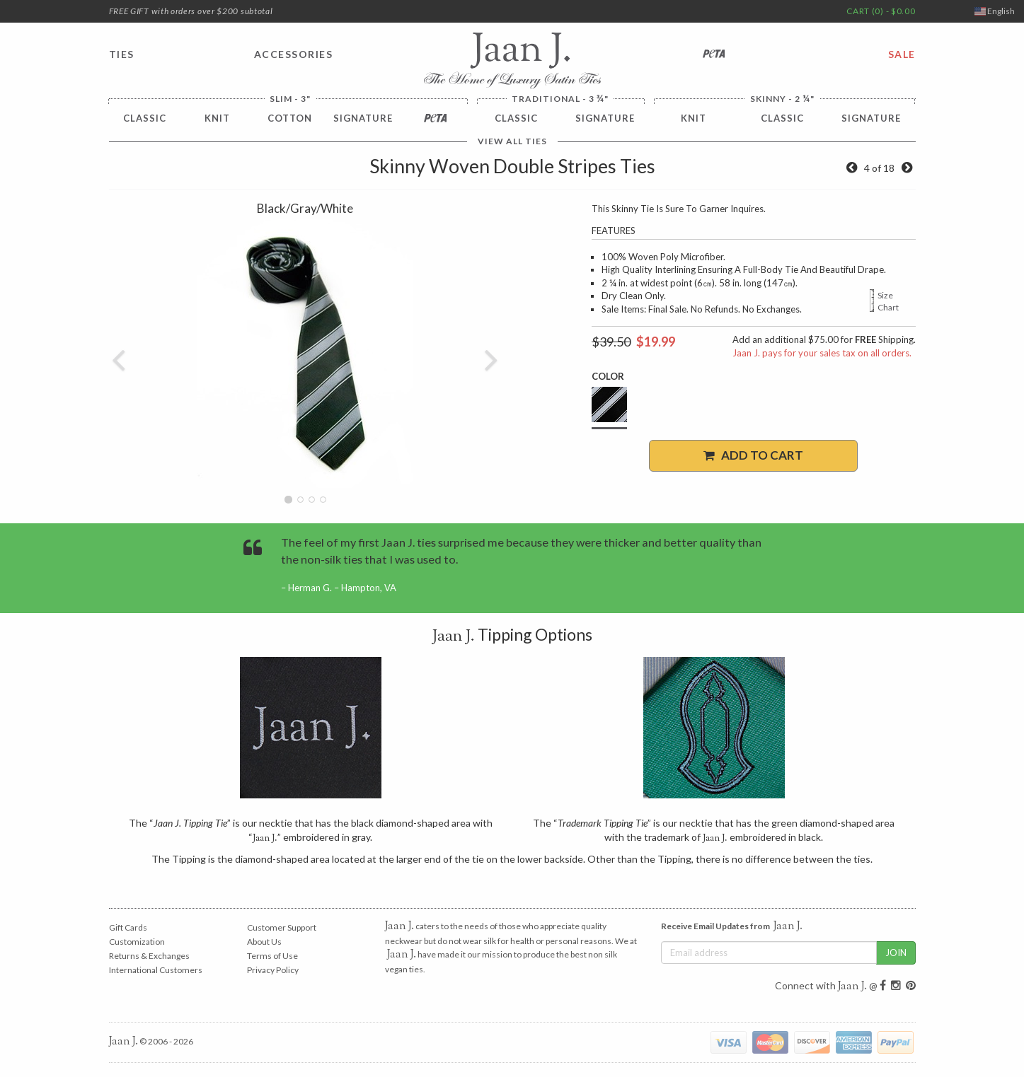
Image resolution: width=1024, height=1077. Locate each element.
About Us (264, 941)
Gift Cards (128, 927)
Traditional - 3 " (560, 98)
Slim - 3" (290, 99)
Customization (137, 941)
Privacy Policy (273, 970)
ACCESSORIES (293, 54)
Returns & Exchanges (149, 955)
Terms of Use (272, 955)
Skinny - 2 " (782, 98)
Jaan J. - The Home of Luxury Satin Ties (512, 61)
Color (608, 376)
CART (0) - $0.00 (880, 11)
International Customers (155, 970)
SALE (902, 54)
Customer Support (281, 927)
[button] (119, 353)
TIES (121, 54)
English (994, 11)
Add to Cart (753, 455)
